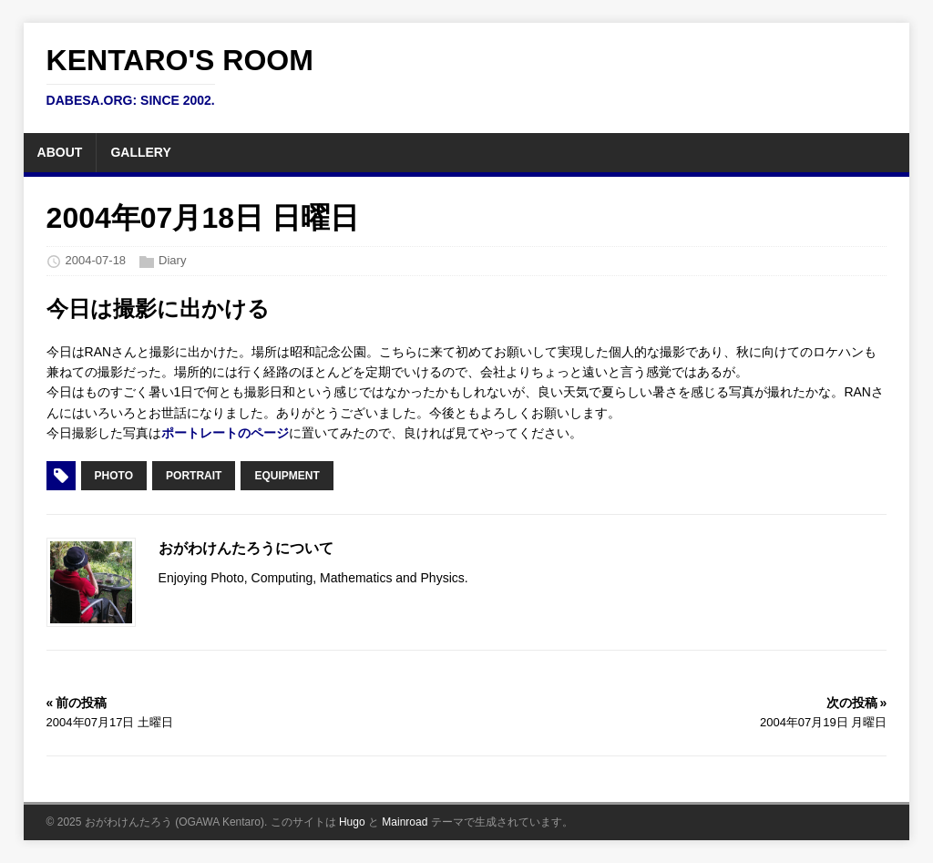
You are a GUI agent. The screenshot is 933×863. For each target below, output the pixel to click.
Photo (114, 475)
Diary (172, 261)
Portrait (193, 475)
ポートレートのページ (225, 433)
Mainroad (404, 822)
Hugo (352, 822)
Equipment (286, 475)
